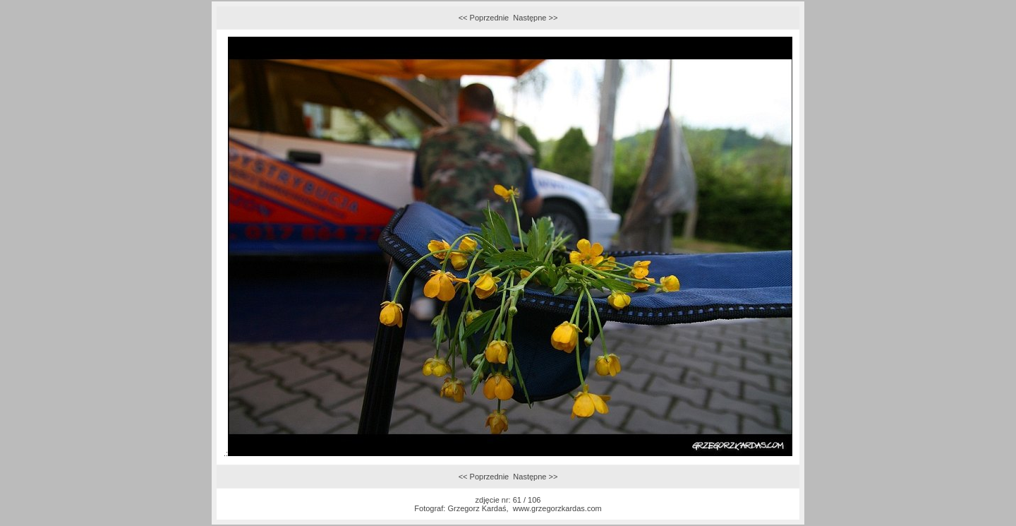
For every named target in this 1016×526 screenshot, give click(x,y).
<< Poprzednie (484, 17)
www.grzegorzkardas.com (557, 508)
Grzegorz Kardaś (476, 508)
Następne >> (535, 17)
